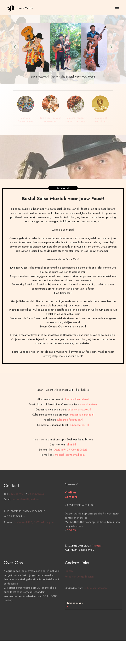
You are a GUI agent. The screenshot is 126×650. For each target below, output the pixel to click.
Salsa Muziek (25, 8)
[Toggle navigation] (117, 7)
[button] (15, 47)
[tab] (93, 605)
